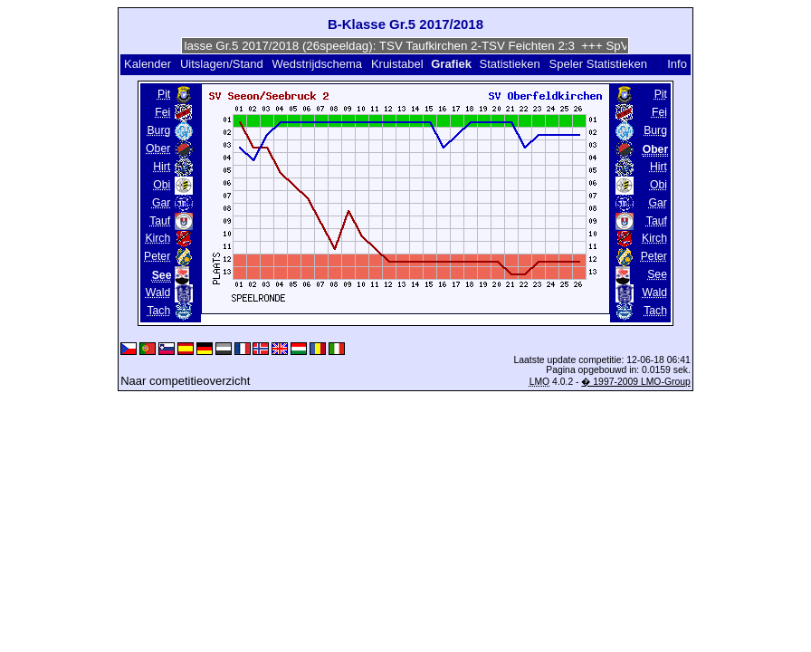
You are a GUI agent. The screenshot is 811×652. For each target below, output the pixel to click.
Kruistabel (397, 64)
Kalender (147, 64)
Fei (162, 112)
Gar (161, 203)
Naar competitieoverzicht (185, 381)
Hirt (161, 166)
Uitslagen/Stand (221, 64)
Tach (158, 310)
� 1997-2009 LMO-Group (635, 382)
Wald (158, 292)
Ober (158, 148)
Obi (161, 184)
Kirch (157, 238)
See (657, 274)
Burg (158, 130)
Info (677, 64)
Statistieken (510, 64)
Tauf (159, 221)
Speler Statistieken (598, 64)
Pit (163, 94)
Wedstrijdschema (317, 64)
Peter (157, 256)
